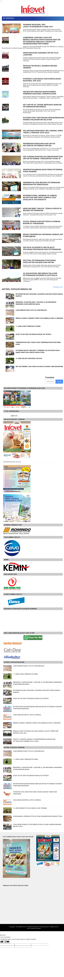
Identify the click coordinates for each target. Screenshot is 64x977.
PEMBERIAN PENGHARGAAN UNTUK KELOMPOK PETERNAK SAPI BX (39, 145)
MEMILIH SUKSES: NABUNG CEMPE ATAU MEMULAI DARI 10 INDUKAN (39, 318)
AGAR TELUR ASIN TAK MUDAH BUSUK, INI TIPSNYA (33, 334)
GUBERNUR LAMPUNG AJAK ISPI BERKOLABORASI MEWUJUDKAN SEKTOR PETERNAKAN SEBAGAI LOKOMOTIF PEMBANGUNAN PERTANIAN (41, 41)
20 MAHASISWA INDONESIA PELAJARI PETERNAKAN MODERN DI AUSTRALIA (40, 274)
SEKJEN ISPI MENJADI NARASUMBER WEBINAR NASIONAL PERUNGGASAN (39, 93)
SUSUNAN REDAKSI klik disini (12, 462)
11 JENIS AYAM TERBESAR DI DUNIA (28, 326)
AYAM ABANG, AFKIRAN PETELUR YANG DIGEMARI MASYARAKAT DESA (37, 816)
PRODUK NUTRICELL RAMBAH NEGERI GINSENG (40, 67)
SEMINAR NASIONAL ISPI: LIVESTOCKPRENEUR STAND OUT (38, 26)
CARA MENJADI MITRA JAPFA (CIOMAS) (27, 715)
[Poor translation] (7, 941)
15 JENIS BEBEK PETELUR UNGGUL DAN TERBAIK (30, 808)
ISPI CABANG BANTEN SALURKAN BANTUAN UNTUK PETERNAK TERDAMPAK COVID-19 (43, 158)
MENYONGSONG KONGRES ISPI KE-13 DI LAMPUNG (40, 54)
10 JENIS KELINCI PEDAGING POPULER (29, 358)
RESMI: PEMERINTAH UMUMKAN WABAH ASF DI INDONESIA (43, 236)
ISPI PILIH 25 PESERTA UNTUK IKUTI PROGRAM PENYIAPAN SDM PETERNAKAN (42, 248)
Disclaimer (38, 928)
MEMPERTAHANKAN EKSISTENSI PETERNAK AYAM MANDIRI (42, 171)
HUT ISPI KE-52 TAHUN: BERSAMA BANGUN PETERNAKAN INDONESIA (42, 106)
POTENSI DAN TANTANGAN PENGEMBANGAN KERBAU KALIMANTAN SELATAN (43, 119)
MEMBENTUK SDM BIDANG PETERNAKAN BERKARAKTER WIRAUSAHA (41, 184)
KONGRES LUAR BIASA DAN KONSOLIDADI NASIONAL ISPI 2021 (42, 80)
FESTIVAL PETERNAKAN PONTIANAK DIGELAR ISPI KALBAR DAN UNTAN (39, 261)
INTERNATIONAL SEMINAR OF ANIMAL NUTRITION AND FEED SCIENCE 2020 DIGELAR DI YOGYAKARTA (40, 198)
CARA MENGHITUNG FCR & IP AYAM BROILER (31, 310)
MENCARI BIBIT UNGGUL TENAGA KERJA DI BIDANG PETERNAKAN (42, 210)
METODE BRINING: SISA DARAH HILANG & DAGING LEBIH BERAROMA (39, 366)
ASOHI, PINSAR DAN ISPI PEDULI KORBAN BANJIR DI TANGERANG (41, 223)
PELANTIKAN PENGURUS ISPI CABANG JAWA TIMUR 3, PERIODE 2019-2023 (43, 132)
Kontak (33, 928)
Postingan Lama (57, 287)
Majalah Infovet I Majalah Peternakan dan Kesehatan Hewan (34, 926)
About (28, 928)
